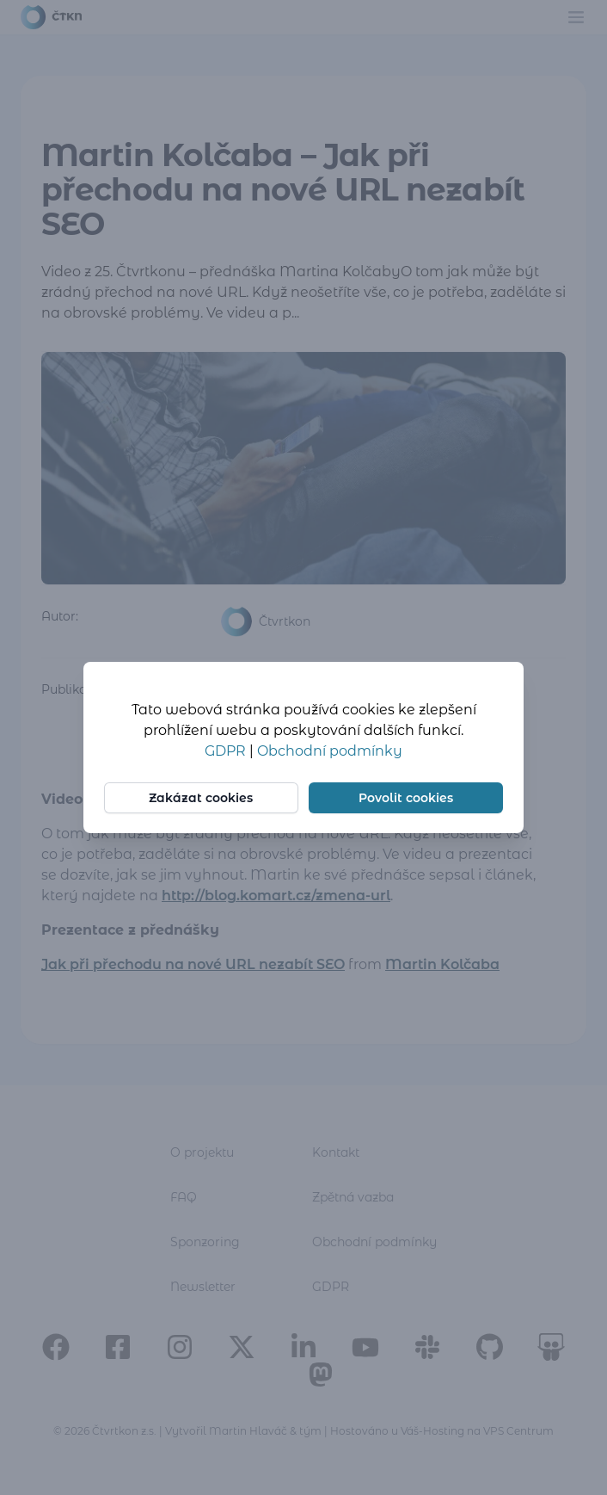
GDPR (227, 751)
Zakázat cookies (202, 798)
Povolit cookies (406, 798)
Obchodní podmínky (329, 751)
